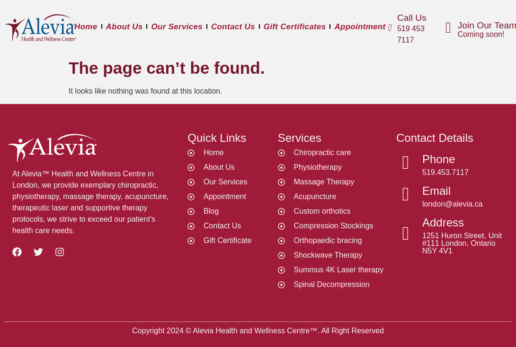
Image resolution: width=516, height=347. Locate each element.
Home (85, 26)
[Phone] (405, 162)
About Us (124, 26)
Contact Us (233, 26)
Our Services (177, 26)
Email (436, 190)
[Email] (405, 194)
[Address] (405, 233)
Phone (438, 159)
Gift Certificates (295, 26)
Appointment (359, 26)
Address (443, 222)
